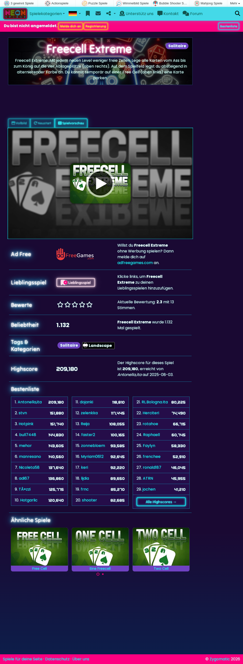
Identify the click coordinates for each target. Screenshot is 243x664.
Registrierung (96, 26)
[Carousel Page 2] (102, 574)
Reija (85, 424)
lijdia (85, 478)
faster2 (88, 434)
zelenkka (89, 413)
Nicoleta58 (29, 467)
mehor (25, 445)
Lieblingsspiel (76, 282)
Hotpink (26, 424)
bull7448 (27, 434)
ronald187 (152, 467)
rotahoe (150, 424)
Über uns (80, 659)
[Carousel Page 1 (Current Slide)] (98, 574)
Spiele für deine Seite (22, 659)
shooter (89, 500)
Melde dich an (70, 26)
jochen (149, 489)
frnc (85, 489)
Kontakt (168, 13)
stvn (23, 413)
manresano (30, 456)
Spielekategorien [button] (46, 13)
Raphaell (151, 434)
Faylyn (149, 445)
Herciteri (151, 413)
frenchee (152, 456)
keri (84, 467)
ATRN (148, 478)
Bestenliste (228, 26)
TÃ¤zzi (25, 489)
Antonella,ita (30, 402)
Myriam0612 (92, 456)
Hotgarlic (29, 500)
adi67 (24, 478)
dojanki (86, 402)
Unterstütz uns (137, 13)
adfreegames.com (135, 263)
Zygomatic (220, 659)
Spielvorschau (71, 123)
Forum (192, 13)
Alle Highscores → (161, 501)
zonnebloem (93, 445)
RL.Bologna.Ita (155, 402)
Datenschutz (57, 659)
